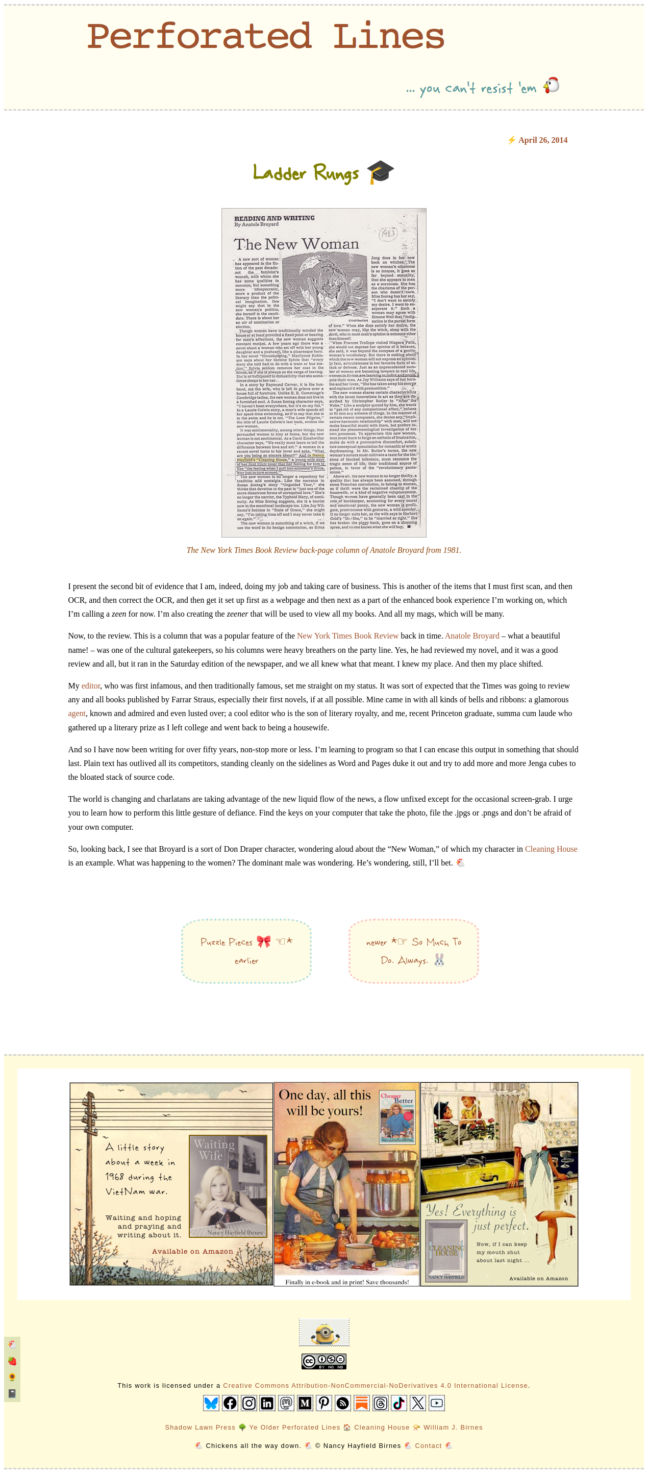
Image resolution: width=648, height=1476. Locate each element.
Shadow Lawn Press (200, 1427)
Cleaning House (551, 849)
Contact (428, 1445)
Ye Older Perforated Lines (295, 1427)
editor (91, 685)
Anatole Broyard (472, 635)
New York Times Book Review (348, 635)
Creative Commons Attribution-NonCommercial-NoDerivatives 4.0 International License (375, 1385)
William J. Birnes (453, 1427)
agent (77, 713)
